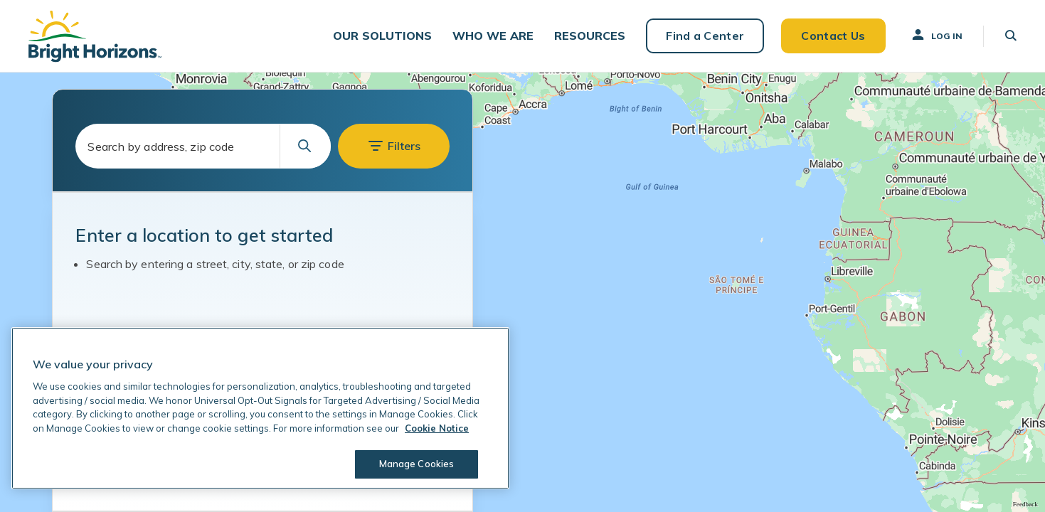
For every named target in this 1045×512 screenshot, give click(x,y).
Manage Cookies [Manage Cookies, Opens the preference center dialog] (417, 463)
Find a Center (705, 35)
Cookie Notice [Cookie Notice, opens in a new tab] (437, 428)
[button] (382, 36)
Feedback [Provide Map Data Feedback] (1025, 504)
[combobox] (202, 146)
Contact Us (833, 35)
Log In (936, 35)
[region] (260, 408)
